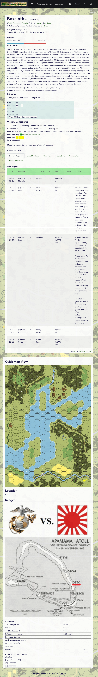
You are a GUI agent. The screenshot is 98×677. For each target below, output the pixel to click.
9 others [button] (44, 26)
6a (21, 134)
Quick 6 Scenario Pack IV (18, 23)
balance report (85, 351)
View (71, 351)
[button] (50, 4)
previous (47, 23)
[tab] (15, 155)
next (39, 23)
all (75, 351)
